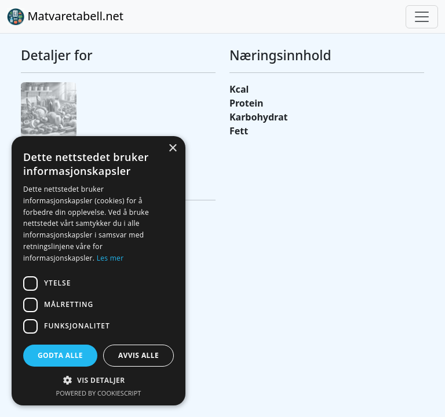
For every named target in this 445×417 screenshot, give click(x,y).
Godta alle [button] (60, 355)
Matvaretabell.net (65, 16)
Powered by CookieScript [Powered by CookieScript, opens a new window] (98, 393)
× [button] (172, 148)
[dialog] (98, 270)
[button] (98, 380)
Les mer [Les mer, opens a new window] (110, 258)
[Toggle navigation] (422, 16)
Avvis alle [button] (138, 355)
